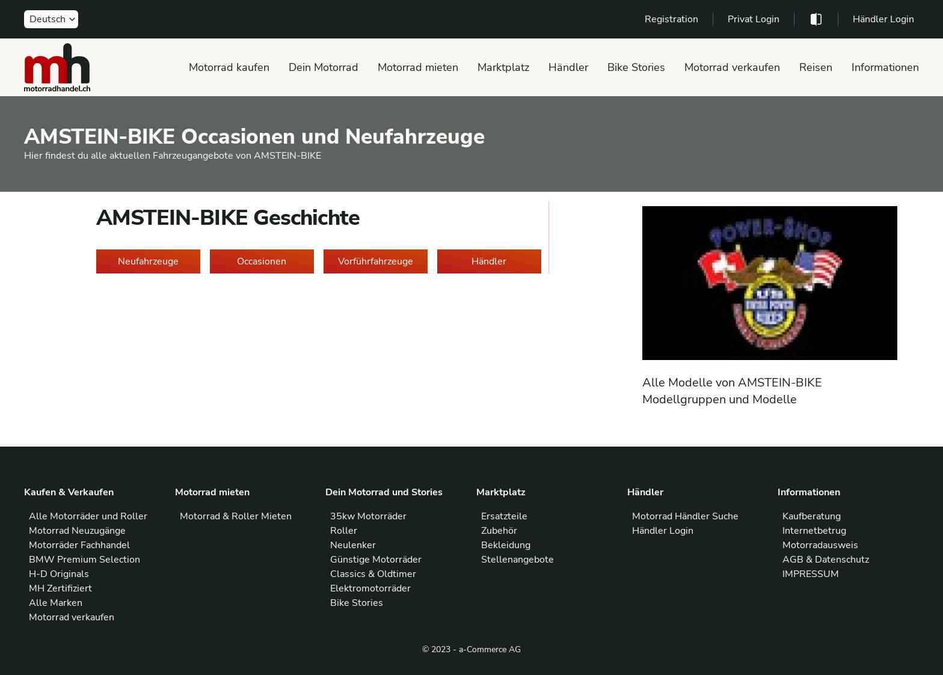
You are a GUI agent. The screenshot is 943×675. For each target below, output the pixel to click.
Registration (671, 19)
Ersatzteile (504, 516)
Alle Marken (55, 602)
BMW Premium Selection (84, 559)
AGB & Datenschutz (825, 559)
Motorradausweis (820, 545)
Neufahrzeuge (148, 261)
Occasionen (261, 261)
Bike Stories (636, 67)
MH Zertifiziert (60, 588)
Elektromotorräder (370, 588)
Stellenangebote (517, 559)
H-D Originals (59, 574)
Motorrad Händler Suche (685, 516)
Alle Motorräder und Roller (88, 516)
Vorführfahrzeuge (375, 261)
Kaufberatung (811, 516)
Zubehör (499, 530)
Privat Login (753, 19)
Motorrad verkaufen (732, 67)
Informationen (885, 67)
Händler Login (883, 19)
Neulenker (353, 545)
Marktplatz (503, 67)
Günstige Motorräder (376, 559)
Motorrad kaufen (229, 67)
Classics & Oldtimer (373, 574)
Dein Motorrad (323, 67)
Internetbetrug (814, 530)
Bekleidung (505, 545)
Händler (568, 67)
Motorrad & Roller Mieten (236, 516)
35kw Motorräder (368, 516)
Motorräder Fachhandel (79, 545)
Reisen (815, 67)
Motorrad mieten (418, 67)
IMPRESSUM (810, 574)
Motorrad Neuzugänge (77, 530)
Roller (343, 530)
